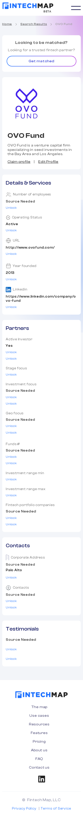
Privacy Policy (24, 808)
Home (7, 24)
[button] (76, 8)
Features (39, 733)
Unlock (11, 208)
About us (39, 750)
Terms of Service (56, 808)
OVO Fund (63, 24)
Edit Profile (48, 162)
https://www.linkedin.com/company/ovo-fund (41, 299)
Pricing (39, 742)
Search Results (33, 24)
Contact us (39, 767)
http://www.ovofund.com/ (30, 247)
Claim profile (19, 162)
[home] (28, 5)
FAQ (39, 759)
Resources (39, 724)
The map (39, 707)
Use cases (39, 716)
